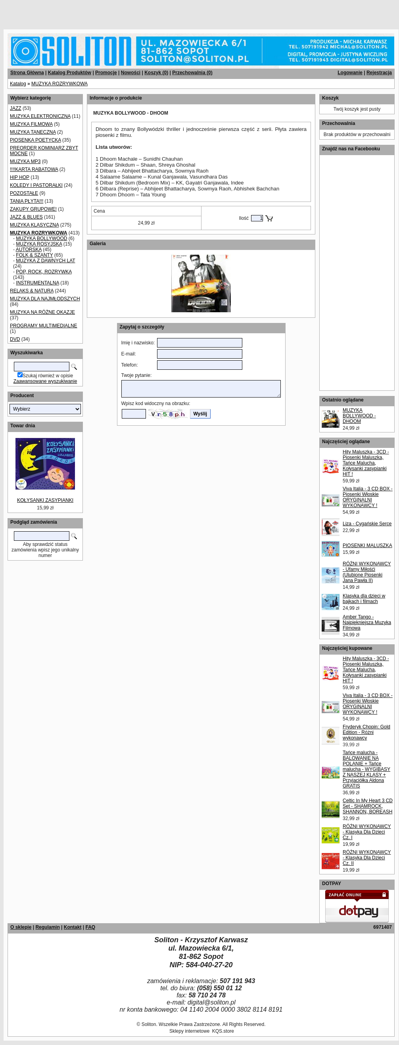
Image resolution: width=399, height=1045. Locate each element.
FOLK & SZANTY (34, 255)
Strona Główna (27, 72)
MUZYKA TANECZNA (33, 132)
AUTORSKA (29, 249)
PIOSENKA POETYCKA (35, 140)
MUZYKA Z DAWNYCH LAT (45, 260)
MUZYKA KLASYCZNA (34, 225)
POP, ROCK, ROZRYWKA (43, 272)
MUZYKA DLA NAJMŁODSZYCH (45, 299)
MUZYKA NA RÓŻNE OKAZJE (42, 312)
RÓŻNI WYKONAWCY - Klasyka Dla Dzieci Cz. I (367, 832)
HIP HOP (19, 177)
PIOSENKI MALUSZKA (367, 545)
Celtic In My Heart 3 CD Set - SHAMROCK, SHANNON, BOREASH (368, 806)
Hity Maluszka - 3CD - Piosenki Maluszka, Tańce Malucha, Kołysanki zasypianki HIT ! (366, 463)
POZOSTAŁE (24, 193)
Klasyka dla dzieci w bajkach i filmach (364, 598)
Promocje (106, 72)
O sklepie (20, 927)
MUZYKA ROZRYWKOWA (59, 83)
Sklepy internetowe (189, 1031)
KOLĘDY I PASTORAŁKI (36, 185)
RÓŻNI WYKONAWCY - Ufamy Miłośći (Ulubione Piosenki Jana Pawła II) (367, 572)
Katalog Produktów (69, 72)
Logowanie (350, 72)
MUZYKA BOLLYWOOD (41, 238)
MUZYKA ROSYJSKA (39, 244)
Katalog (18, 83)
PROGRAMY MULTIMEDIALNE (43, 325)
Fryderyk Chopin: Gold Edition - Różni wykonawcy (366, 732)
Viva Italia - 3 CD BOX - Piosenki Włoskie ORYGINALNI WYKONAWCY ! (368, 497)
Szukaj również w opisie (48, 375)
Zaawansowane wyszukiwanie (45, 381)
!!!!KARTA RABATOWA (34, 169)
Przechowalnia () (192, 72)
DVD (15, 339)
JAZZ (15, 108)
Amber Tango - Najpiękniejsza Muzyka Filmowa (367, 622)
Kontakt (73, 927)
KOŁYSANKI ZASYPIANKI (45, 500)
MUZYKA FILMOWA (31, 124)
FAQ (90, 927)
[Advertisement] (96, 12)
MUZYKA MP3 (25, 161)
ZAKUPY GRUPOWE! (33, 209)
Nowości (130, 72)
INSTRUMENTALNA (37, 283)
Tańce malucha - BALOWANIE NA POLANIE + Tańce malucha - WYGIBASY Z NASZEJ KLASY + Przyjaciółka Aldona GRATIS (366, 769)
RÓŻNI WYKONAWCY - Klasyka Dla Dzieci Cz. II (367, 857)
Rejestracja (379, 72)
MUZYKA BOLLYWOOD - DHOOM (359, 415)
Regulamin (47, 927)
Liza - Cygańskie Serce (367, 523)
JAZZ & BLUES (26, 217)
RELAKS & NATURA (32, 291)
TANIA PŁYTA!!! (26, 201)
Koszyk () (156, 72)
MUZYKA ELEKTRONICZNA (40, 116)
